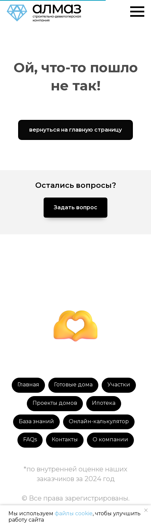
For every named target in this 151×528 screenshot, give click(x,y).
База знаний (36, 421)
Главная (28, 384)
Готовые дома (73, 384)
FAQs (30, 439)
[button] (75, 208)
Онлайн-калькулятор (99, 421)
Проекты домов (55, 403)
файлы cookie (74, 513)
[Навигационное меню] (137, 11)
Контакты (65, 439)
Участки (118, 384)
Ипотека (103, 403)
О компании (110, 439)
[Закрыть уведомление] (146, 510)
